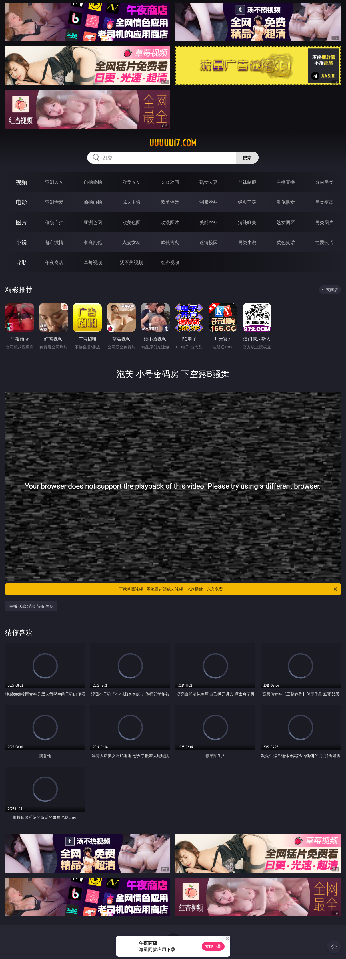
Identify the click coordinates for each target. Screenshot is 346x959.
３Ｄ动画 (170, 182)
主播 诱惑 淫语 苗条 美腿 (31, 606)
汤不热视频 (131, 262)
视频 (21, 182)
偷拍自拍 (93, 202)
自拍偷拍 (93, 182)
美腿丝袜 (208, 222)
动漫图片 (170, 222)
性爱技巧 (324, 242)
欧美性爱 (170, 202)
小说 (21, 242)
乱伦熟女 (286, 202)
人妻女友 (131, 242)
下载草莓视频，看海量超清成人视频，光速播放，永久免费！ (228, 589)
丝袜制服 (247, 182)
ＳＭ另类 (324, 182)
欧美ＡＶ (131, 182)
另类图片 (324, 222)
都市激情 (54, 242)
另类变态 (324, 202)
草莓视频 (93, 262)
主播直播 (286, 182)
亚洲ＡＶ (54, 182)
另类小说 (247, 242)
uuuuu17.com (173, 143)
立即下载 (213, 946)
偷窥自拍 (54, 222)
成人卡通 (131, 202)
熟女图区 (286, 222)
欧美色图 (131, 222)
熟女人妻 (208, 182)
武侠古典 (170, 242)
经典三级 (247, 202)
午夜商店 (54, 262)
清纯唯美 (247, 222)
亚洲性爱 (54, 202)
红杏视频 (170, 262)
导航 (21, 262)
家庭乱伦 (93, 242)
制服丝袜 (208, 202)
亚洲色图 (93, 222)
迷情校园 (208, 242)
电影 (21, 202)
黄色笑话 (286, 242)
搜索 (247, 157)
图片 (21, 222)
